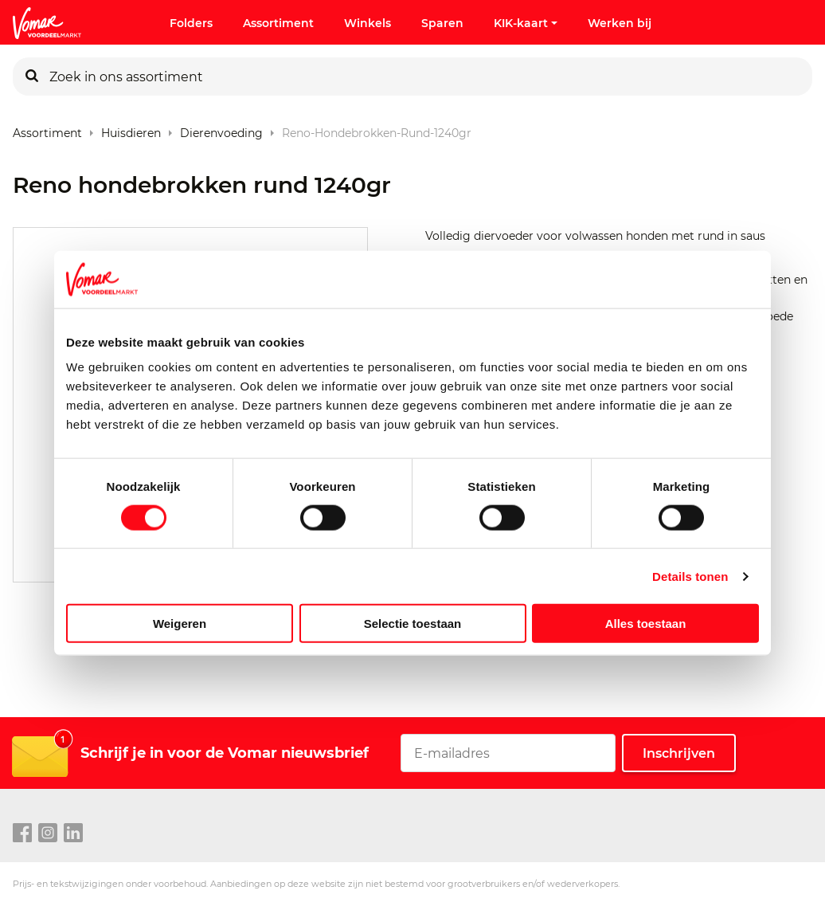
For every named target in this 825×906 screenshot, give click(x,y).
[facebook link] (22, 833)
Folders (191, 23)
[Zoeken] (32, 76)
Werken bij (619, 23)
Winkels (367, 23)
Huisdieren (131, 129)
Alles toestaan (645, 623)
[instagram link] (47, 833)
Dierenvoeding (221, 129)
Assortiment (278, 23)
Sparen (442, 23)
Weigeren (179, 623)
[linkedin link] (73, 833)
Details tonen (690, 575)
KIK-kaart (525, 23)
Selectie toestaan (413, 623)
